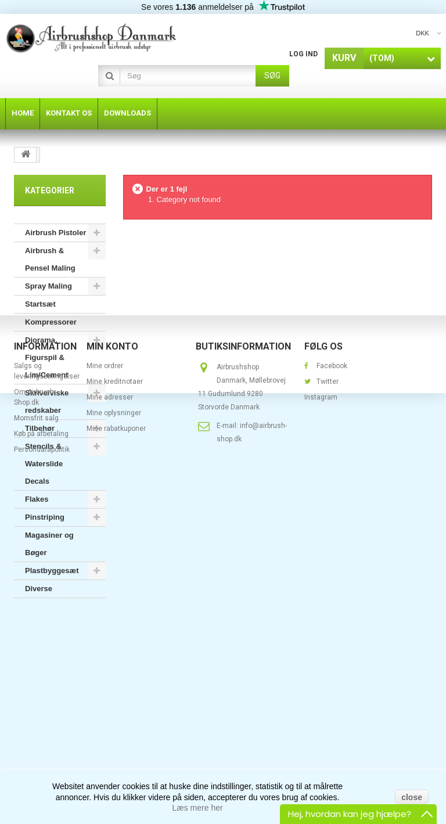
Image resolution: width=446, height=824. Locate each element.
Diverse (38, 588)
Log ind (303, 54)
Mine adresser (110, 715)
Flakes (36, 499)
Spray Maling (48, 286)
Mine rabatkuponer (116, 746)
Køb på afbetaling (41, 751)
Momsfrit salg (36, 736)
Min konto (112, 664)
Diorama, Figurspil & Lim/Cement (46, 357)
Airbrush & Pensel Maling (50, 259)
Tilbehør (40, 428)
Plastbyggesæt (51, 570)
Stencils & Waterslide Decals (44, 463)
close (411, 797)
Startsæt (40, 304)
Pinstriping (44, 517)
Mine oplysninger (114, 730)
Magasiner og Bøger (49, 544)
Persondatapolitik (42, 767)
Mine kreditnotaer (115, 699)
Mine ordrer (105, 683)
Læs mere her (197, 807)
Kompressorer (51, 322)
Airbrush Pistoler (55, 232)
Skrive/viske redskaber (47, 401)
